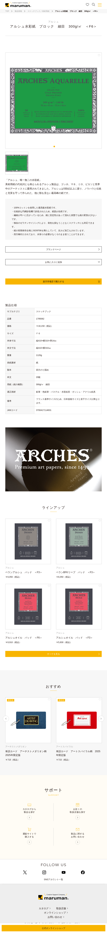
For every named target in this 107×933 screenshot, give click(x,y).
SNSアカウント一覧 (53, 879)
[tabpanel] (53, 101)
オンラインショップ (56, 912)
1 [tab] (54, 146)
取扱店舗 (62, 908)
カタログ (45, 908)
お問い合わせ (56, 917)
